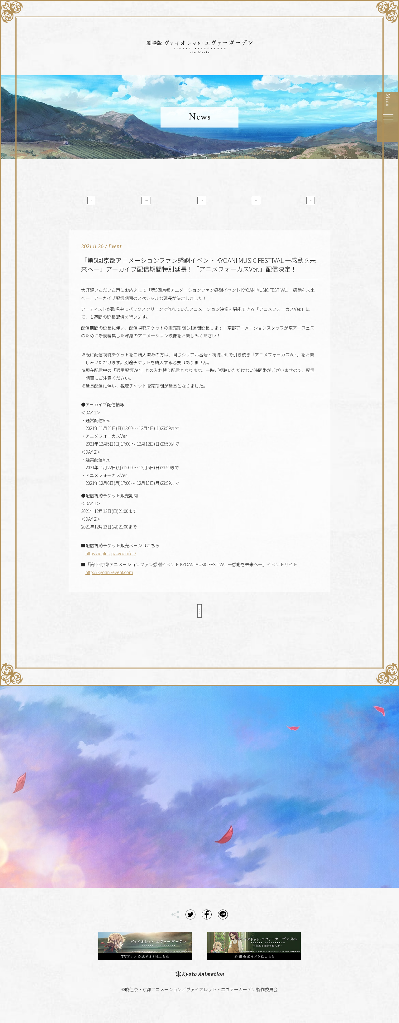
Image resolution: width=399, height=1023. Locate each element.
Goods (292, 203)
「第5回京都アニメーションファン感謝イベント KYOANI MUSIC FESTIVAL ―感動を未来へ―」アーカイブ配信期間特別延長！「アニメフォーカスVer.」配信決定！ (198, 276)
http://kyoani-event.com (109, 583)
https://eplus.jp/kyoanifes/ (110, 565)
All (107, 203)
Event (246, 203)
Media (199, 203)
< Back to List (199, 622)
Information (153, 203)
